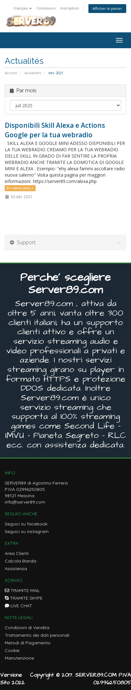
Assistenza (16, 568)
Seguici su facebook (26, 524)
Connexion (46, 8)
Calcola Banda (20, 561)
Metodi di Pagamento (28, 643)
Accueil (11, 72)
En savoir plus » (20, 188)
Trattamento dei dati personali (37, 635)
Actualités (32, 72)
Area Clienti (17, 553)
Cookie (12, 650)
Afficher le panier (107, 8)
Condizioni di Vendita (27, 627)
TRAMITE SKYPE (24, 598)
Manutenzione (19, 658)
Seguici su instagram (27, 531)
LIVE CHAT (18, 606)
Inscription (69, 8)
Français (23, 8)
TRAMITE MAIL (22, 590)
